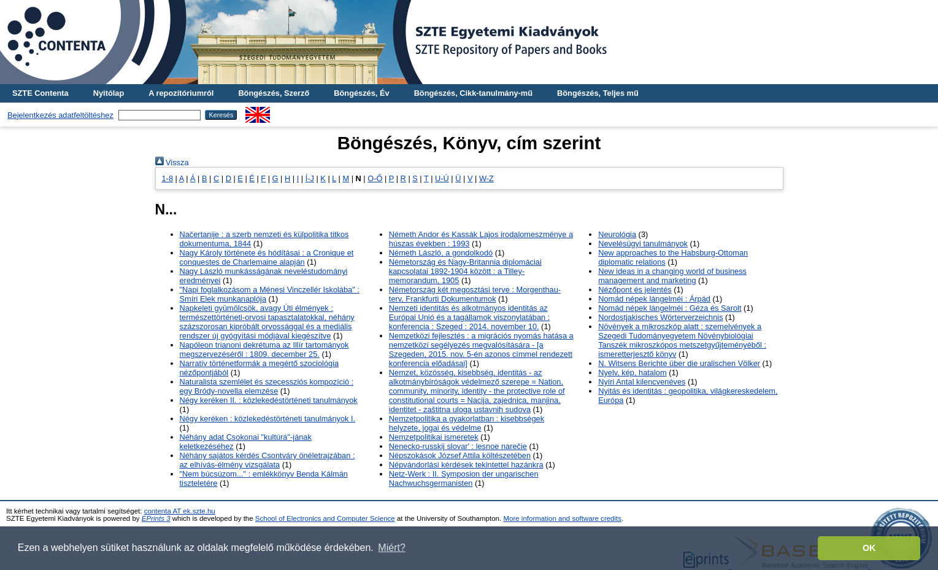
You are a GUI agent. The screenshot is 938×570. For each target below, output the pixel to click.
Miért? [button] (391, 547)
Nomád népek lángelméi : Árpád (654, 298)
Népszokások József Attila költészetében (460, 455)
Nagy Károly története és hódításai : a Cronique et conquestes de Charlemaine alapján (267, 257)
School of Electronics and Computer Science (325, 518)
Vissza (172, 162)
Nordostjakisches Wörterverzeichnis (660, 317)
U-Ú (442, 178)
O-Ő (374, 178)
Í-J (310, 178)
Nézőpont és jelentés (635, 289)
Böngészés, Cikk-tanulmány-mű (473, 93)
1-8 (168, 178)
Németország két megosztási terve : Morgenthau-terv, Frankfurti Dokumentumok (475, 294)
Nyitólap (108, 93)
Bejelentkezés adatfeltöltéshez (60, 115)
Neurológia (617, 234)
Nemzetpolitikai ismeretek (434, 437)
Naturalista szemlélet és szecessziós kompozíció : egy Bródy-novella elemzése (267, 386)
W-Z (486, 178)
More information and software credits (562, 518)
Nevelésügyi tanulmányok (643, 243)
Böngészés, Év (361, 93)
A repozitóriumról (180, 93)
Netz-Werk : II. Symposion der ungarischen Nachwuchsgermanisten (464, 478)
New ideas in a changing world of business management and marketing (672, 276)
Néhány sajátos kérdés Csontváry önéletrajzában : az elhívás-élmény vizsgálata (267, 460)
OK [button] (869, 548)
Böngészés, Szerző (273, 93)
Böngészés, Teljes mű (598, 93)
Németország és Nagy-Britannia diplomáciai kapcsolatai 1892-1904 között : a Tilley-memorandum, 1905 (465, 271)
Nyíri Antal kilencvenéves (641, 381)
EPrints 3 (156, 518)
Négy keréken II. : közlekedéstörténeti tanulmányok (269, 400)
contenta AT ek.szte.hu (179, 511)
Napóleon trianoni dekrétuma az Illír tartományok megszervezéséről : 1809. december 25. (264, 349)
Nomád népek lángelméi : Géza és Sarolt (669, 308)
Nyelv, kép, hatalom (632, 372)
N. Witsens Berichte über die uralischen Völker (679, 363)
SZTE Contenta (40, 93)
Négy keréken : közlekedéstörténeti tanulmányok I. (268, 418)
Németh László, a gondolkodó (441, 252)
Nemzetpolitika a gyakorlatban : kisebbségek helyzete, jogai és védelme (466, 423)
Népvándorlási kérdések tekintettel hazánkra (466, 464)
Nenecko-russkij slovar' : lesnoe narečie (458, 446)
